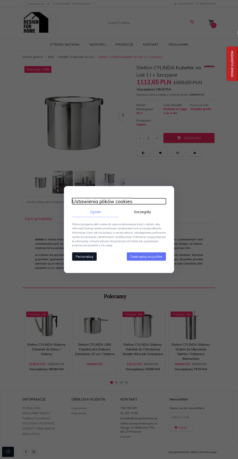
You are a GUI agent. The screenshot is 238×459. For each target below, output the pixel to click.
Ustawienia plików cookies (102, 201)
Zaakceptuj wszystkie (146, 256)
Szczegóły (142, 211)
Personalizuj (84, 256)
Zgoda (95, 211)
